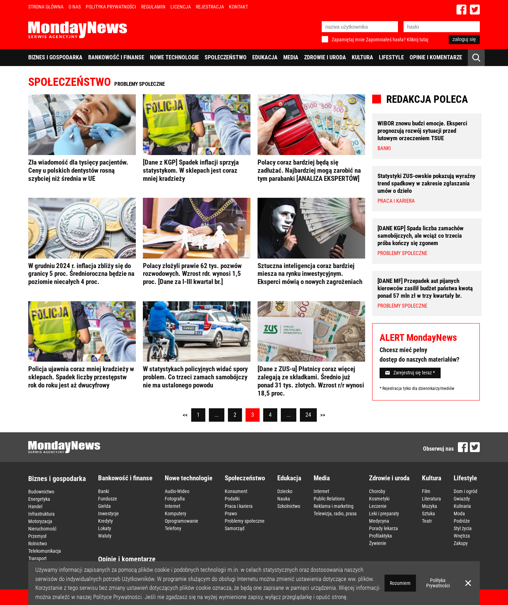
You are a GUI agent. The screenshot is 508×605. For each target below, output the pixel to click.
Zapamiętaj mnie (348, 39)
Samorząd (234, 528)
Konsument (236, 491)
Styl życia (463, 528)
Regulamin (153, 7)
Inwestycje (108, 513)
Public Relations (329, 499)
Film (426, 491)
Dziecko (284, 491)
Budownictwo (41, 491)
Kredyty (105, 521)
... (216, 414)
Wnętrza (462, 536)
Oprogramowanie (181, 521)
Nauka (283, 499)
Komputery (175, 513)
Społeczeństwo (226, 57)
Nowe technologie (174, 57)
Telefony (173, 528)
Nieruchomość (42, 529)
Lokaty (104, 528)
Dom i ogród (465, 491)
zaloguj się (464, 39)
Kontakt (238, 7)
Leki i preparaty (384, 513)
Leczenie (378, 506)
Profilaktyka (380, 536)
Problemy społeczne (245, 521)
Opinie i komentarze (436, 57)
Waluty (104, 536)
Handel (35, 506)
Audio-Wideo (177, 491)
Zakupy (461, 543)
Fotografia (175, 499)
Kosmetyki (379, 499)
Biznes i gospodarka (55, 57)
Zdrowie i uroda (325, 57)
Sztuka (428, 513)
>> (322, 415)
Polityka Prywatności (111, 7)
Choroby (377, 491)
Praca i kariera (239, 506)
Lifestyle (391, 57)
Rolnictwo (37, 543)
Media (290, 57)
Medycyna (379, 521)
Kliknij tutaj (417, 39)
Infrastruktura (41, 514)
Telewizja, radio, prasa (335, 513)
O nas (74, 7)
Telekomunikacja (44, 551)
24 (308, 414)
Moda (459, 513)
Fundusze (107, 499)
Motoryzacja (40, 521)
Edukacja (265, 57)
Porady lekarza (383, 528)
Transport (37, 558)
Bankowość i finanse (116, 57)
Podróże (462, 521)
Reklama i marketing (333, 506)
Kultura (362, 57)
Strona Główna (46, 7)
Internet (172, 506)
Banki (103, 491)
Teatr (427, 521)
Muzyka (429, 506)
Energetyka (39, 499)
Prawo (231, 513)
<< (185, 415)
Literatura (431, 499)
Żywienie (377, 543)
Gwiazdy (462, 499)
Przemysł (37, 536)
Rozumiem (400, 583)
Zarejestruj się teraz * (410, 372)
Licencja (180, 7)
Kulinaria (462, 506)
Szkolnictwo (288, 506)
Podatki (232, 499)
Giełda (104, 506)
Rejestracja (210, 7)
